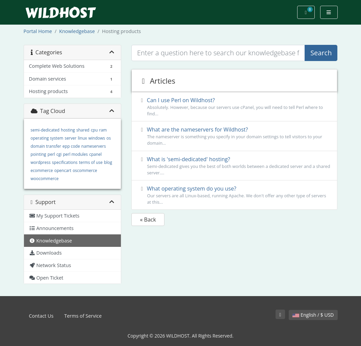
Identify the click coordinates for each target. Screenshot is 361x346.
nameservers (93, 146)
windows (96, 138)
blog (108, 162)
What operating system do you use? (234, 195)
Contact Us (41, 316)
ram (103, 130)
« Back (148, 219)
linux (82, 138)
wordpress (41, 162)
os (108, 138)
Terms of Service (83, 316)
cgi (58, 154)
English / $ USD (313, 315)
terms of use (91, 162)
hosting (68, 130)
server (70, 138)
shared (82, 130)
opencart (62, 170)
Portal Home (38, 31)
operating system (47, 138)
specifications (65, 162)
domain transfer (46, 146)
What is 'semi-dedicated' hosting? (234, 165)
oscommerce (85, 170)
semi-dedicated (45, 130)
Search (321, 52)
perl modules (75, 154)
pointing (38, 154)
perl (51, 154)
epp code (71, 146)
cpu (94, 130)
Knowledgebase (77, 31)
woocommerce (45, 178)
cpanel (95, 154)
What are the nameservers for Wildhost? (234, 136)
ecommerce (42, 170)
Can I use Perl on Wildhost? (234, 106)
